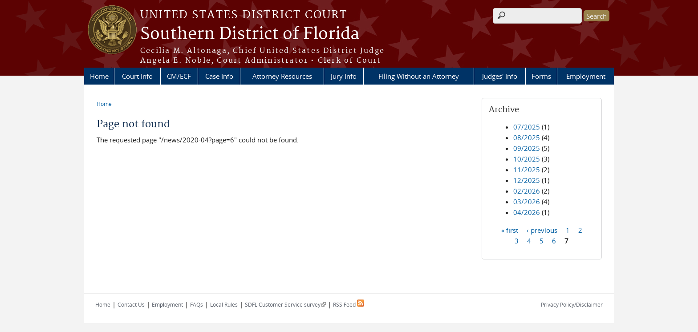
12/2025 (526, 180)
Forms (541, 76)
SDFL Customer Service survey (285, 304)
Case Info (219, 76)
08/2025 (526, 137)
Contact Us (131, 304)
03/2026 (526, 201)
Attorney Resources (282, 76)
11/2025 (526, 169)
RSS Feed (348, 304)
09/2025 (526, 148)
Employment (585, 76)
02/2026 (526, 190)
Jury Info (344, 76)
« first (509, 229)
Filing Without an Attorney (418, 76)
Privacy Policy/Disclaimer (572, 304)
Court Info (137, 76)
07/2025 (526, 126)
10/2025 (526, 158)
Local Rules (224, 304)
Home (99, 76)
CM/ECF (179, 76)
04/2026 (526, 212)
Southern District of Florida (249, 34)
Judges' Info (499, 76)
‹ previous (542, 229)
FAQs (196, 304)
